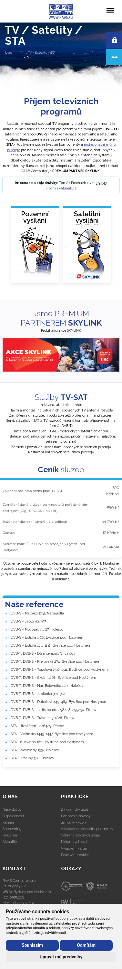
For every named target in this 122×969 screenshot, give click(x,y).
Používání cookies (75, 855)
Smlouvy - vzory (74, 822)
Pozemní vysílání (35, 217)
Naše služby (12, 809)
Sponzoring (12, 829)
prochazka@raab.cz (61, 188)
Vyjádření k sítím (74, 848)
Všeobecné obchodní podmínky (87, 829)
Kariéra (8, 822)
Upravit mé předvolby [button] (61, 956)
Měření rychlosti (74, 842)
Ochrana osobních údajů (80, 835)
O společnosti (13, 816)
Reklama (10, 835)
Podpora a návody (76, 816)
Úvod (9, 52)
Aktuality (10, 842)
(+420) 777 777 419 (20, 903)
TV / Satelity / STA (41, 52)
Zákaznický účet (74, 809)
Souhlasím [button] (32, 945)
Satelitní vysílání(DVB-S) (87, 220)
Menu (110, 7)
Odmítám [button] (86, 945)
